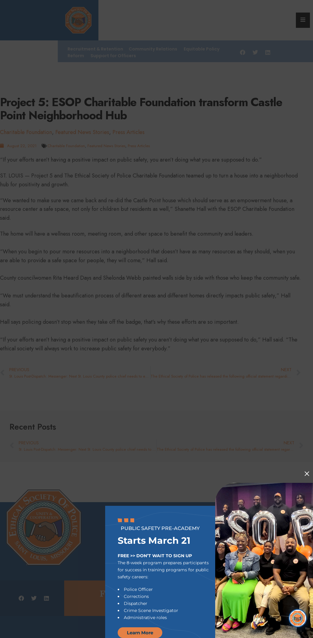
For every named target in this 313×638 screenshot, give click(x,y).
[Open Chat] (298, 618)
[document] (156, 319)
